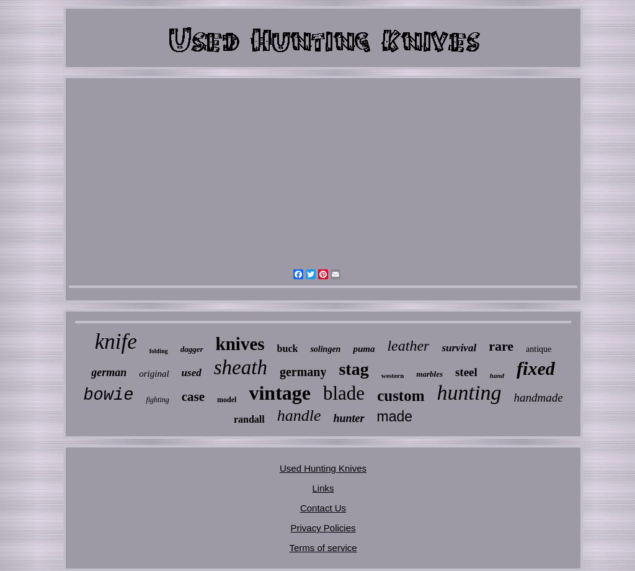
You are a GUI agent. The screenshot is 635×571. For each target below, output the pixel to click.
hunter (348, 418)
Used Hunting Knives (323, 468)
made (395, 416)
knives (240, 344)
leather (408, 346)
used (192, 373)
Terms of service (323, 547)
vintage (280, 393)
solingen (325, 349)
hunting (469, 392)
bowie (108, 395)
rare (501, 346)
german (109, 372)
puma (364, 349)
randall (249, 419)
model (226, 399)
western (392, 375)
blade (344, 393)
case (193, 396)
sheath (240, 367)
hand (497, 375)
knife (116, 342)
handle (299, 416)
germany (303, 372)
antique (538, 349)
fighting (157, 399)
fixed (536, 368)
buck (287, 348)
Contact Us (323, 508)
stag (353, 369)
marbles (429, 374)
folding (158, 351)
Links (323, 488)
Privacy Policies (322, 528)
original (154, 374)
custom (400, 395)
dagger (191, 349)
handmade (537, 397)
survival (459, 348)
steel (466, 372)
